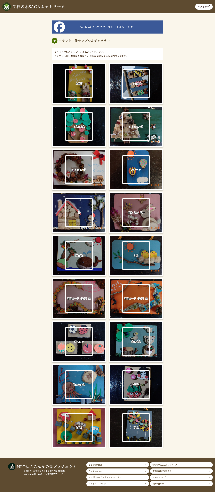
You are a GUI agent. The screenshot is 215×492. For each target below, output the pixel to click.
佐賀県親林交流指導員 (161, 471)
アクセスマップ (159, 477)
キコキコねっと (95, 471)
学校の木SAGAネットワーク (164, 464)
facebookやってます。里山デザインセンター (107, 27)
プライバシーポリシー (98, 483)
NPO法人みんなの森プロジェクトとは (105, 477)
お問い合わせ (158, 483)
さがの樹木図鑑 (95, 464)
